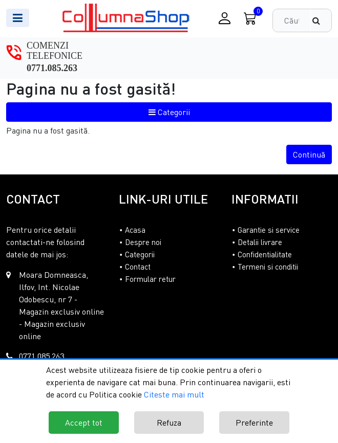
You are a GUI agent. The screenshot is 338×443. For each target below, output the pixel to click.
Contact (138, 266)
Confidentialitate (265, 254)
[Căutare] (321, 20)
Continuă (309, 154)
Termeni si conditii (268, 266)
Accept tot (83, 422)
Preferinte (254, 422)
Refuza (169, 422)
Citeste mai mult (174, 394)
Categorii (169, 112)
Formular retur (150, 278)
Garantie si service (269, 229)
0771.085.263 (52, 68)
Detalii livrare (260, 242)
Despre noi (143, 242)
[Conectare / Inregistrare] (224, 18)
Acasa (135, 229)
